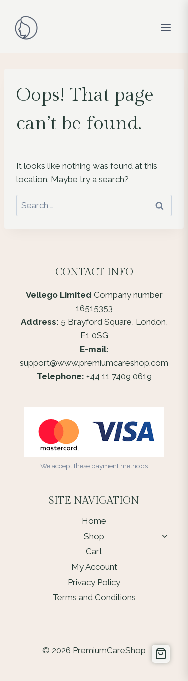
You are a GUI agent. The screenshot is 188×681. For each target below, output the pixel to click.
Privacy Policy (94, 582)
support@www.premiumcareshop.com (94, 363)
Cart (94, 551)
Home (94, 521)
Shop (94, 536)
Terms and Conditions (94, 597)
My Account (94, 567)
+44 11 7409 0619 (119, 376)
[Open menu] (165, 27)
